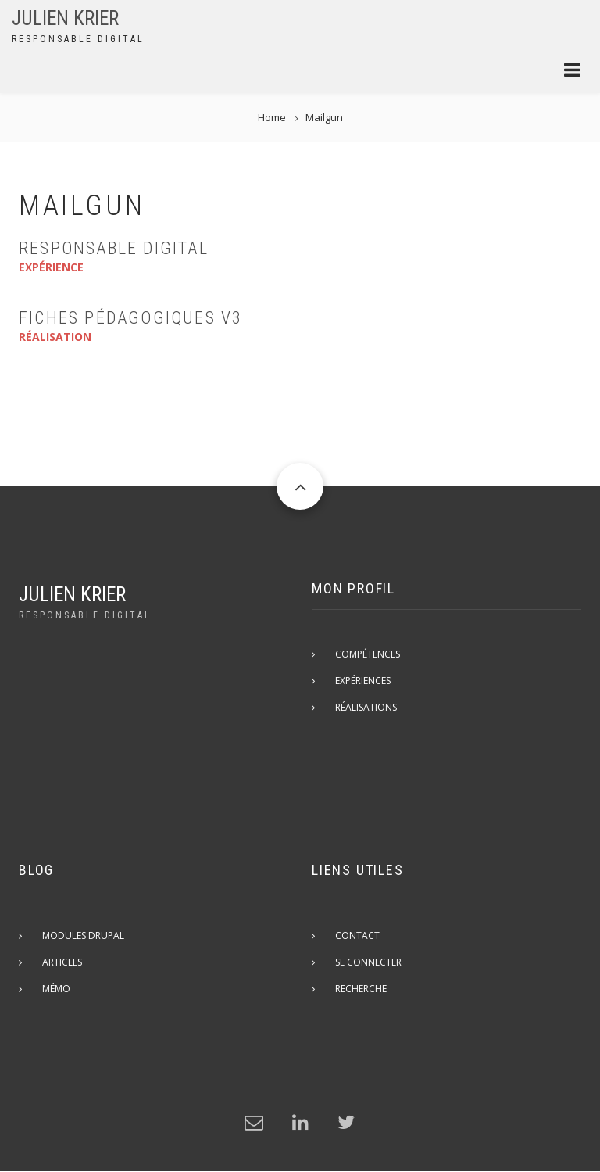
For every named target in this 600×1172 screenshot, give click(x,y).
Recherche (361, 988)
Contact (357, 935)
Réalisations (366, 707)
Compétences (367, 654)
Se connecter (368, 962)
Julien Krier (65, 18)
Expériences (363, 680)
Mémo (56, 988)
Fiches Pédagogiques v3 (130, 318)
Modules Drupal (83, 935)
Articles (62, 962)
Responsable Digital (114, 248)
